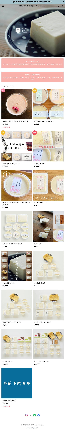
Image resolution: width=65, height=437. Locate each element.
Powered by (32, 428)
